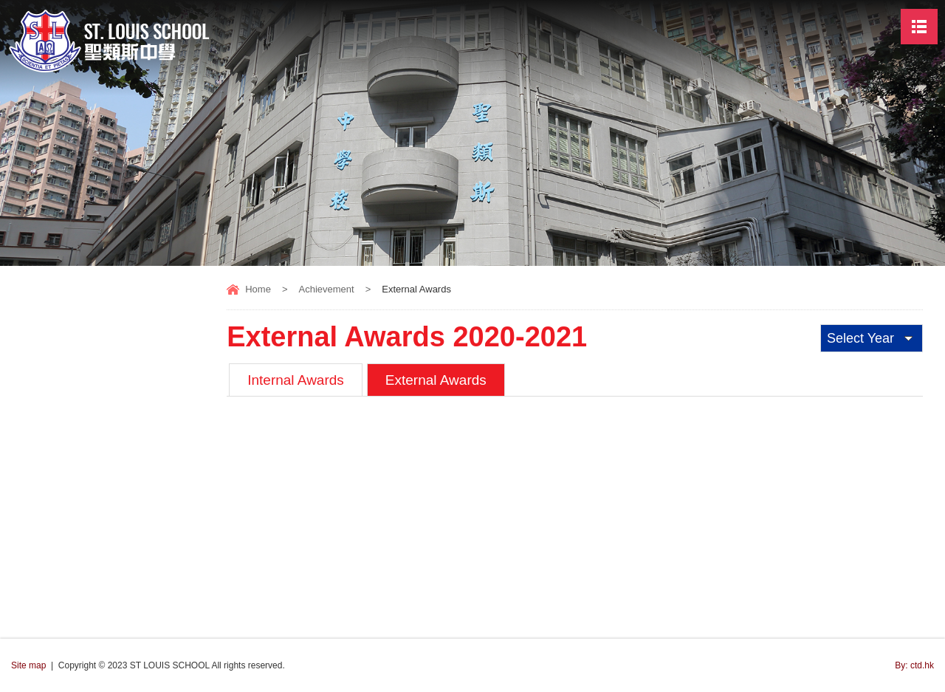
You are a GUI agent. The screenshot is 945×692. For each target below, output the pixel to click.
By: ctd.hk (914, 665)
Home (258, 289)
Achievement (326, 289)
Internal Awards (295, 380)
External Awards (436, 380)
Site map (28, 665)
